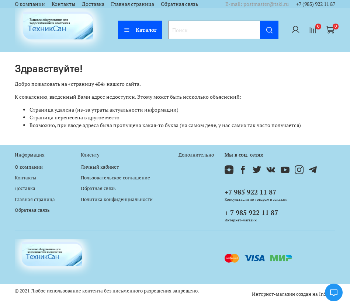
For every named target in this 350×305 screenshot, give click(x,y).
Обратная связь (179, 3)
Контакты (63, 3)
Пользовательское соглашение (115, 178)
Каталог (140, 29)
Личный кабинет (100, 167)
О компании (30, 3)
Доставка (93, 3)
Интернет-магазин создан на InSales (293, 294)
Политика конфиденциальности (117, 199)
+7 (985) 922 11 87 (315, 3)
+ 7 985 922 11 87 (251, 212)
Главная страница (132, 3)
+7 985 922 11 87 (250, 191)
